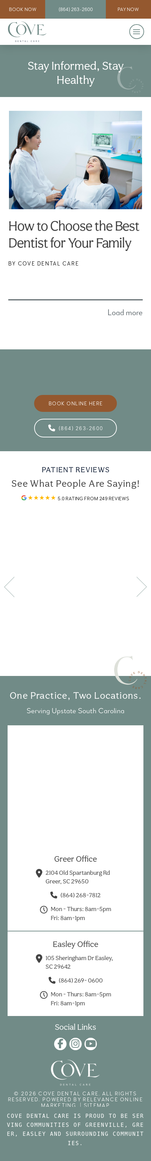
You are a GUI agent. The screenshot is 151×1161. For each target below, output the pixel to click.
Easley (34, 1134)
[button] (136, 31)
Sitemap (97, 1105)
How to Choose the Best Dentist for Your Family (73, 234)
